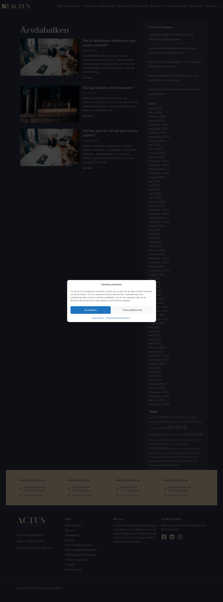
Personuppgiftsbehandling (118, 317)
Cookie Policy (98, 317)
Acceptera (91, 310)
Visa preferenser (132, 310)
